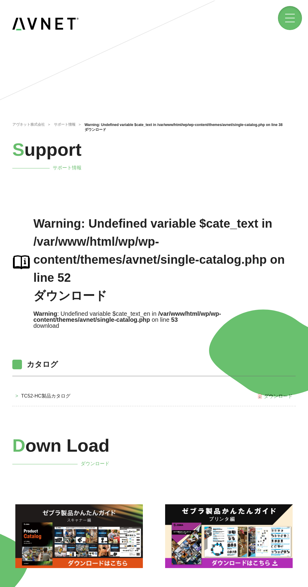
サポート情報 (64, 124)
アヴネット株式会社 (28, 124)
